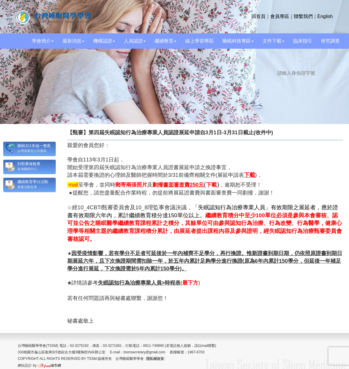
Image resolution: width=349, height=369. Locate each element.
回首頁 (258, 16)
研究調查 (330, 40)
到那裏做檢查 (28, 163)
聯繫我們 (303, 16)
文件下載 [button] (273, 40)
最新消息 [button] (73, 40)
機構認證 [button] (104, 40)
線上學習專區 (199, 40)
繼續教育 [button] (165, 40)
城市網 (49, 365)
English (325, 16)
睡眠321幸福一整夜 (34, 145)
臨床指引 (302, 40)
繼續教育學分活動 (32, 181)
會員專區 (279, 16)
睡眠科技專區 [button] (238, 40)
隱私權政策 (155, 359)
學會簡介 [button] (43, 40)
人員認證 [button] (135, 40)
